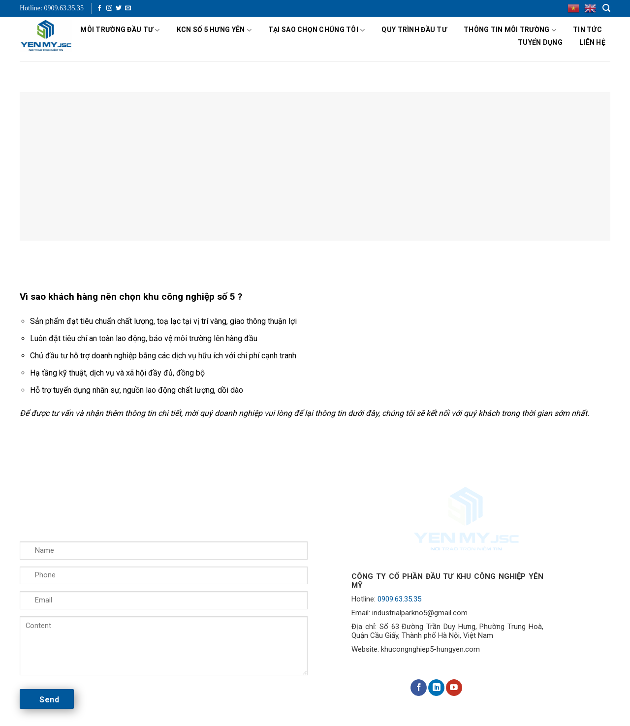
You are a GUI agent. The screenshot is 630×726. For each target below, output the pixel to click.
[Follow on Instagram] (109, 8)
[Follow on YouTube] (454, 687)
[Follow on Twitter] (119, 8)
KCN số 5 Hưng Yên (214, 30)
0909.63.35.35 (399, 599)
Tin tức (587, 29)
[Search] (606, 8)
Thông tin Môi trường (510, 30)
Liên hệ (592, 42)
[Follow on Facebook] (99, 8)
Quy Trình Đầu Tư (413, 29)
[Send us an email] (128, 8)
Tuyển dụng (540, 42)
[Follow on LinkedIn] (436, 687)
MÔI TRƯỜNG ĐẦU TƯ (119, 30)
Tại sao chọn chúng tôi (316, 30)
